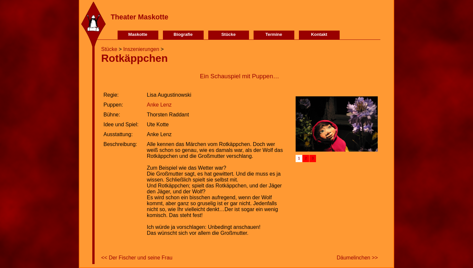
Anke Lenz (159, 105)
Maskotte (137, 34)
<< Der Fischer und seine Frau (136, 257)
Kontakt (319, 34)
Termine (273, 34)
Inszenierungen (141, 49)
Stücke (228, 34)
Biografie (183, 34)
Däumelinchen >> (357, 257)
